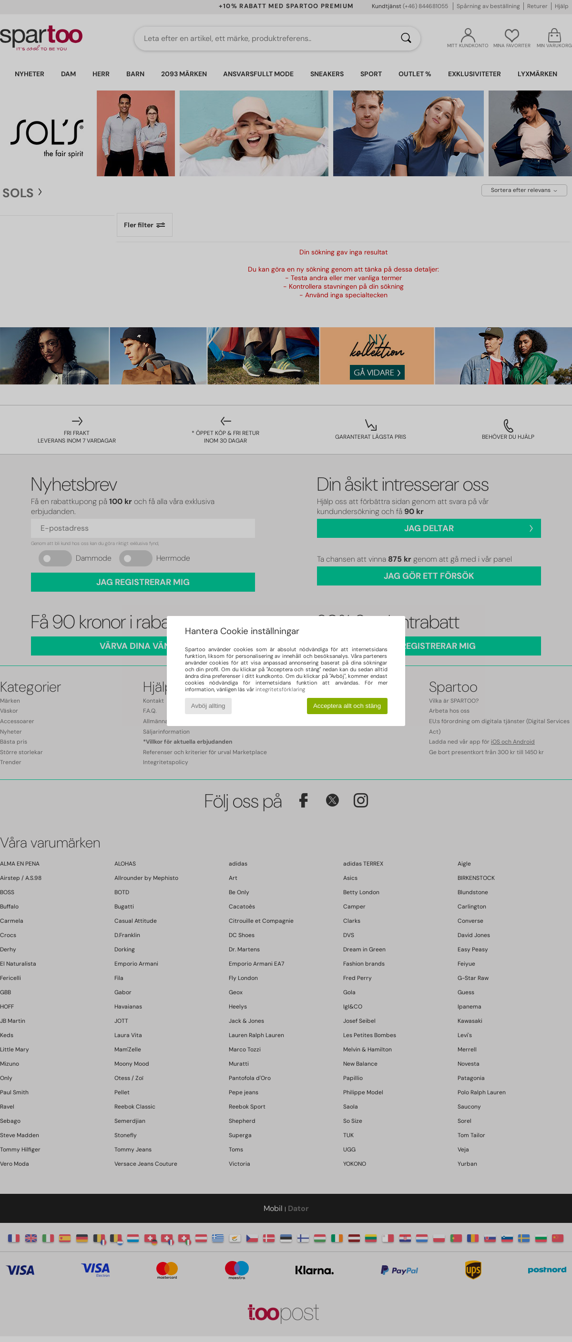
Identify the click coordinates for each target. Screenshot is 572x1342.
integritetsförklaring (280, 689)
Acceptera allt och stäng (347, 705)
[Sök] (406, 38)
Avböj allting (208, 705)
